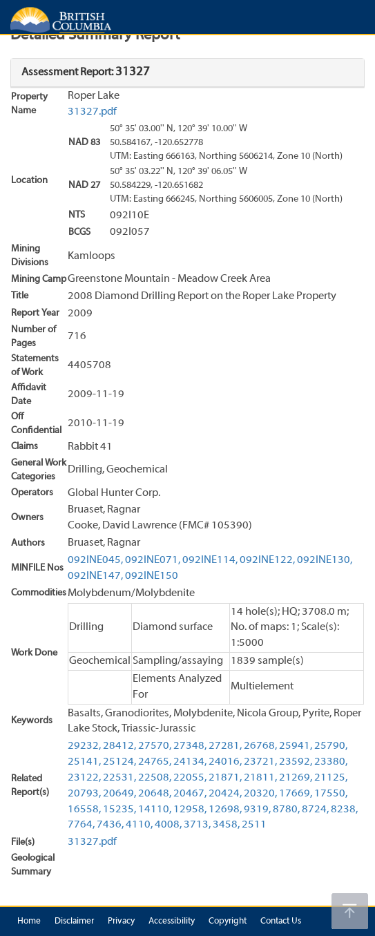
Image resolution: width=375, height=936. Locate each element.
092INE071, (152, 560)
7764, (81, 824)
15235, (119, 809)
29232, (84, 746)
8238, (344, 809)
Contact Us (280, 921)
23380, (330, 761)
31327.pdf (92, 111)
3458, (226, 824)
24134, (189, 761)
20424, (225, 793)
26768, (260, 746)
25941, (295, 746)
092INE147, (95, 576)
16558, (84, 809)
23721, (260, 761)
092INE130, (324, 560)
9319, (257, 809)
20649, (119, 793)
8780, (286, 809)
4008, (168, 824)
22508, (154, 777)
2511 (254, 824)
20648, (154, 793)
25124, (119, 761)
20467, (189, 793)
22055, (189, 777)
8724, (315, 809)
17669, (295, 793)
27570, (154, 746)
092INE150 (151, 576)
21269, (295, 777)
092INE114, (210, 560)
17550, (330, 793)
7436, (110, 824)
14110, (154, 809)
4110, (139, 824)
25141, (84, 761)
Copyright (228, 921)
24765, (154, 761)
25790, (330, 746)
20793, (84, 793)
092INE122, (267, 560)
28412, (119, 746)
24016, (225, 761)
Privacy (121, 921)
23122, (84, 777)
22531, (119, 777)
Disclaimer (74, 921)
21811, (260, 777)
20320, (260, 793)
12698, (225, 809)
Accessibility (171, 921)
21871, (225, 777)
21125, (330, 777)
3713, (197, 824)
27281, (225, 746)
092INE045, (95, 560)
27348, (189, 746)
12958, (189, 809)
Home (29, 921)
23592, (295, 761)
